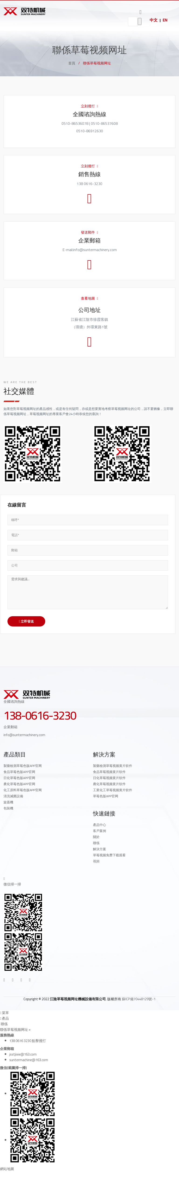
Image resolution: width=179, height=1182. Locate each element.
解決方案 (99, 849)
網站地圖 (7, 1168)
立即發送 (26, 621)
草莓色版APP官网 (105, 796)
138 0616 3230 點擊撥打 (27, 1040)
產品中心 (99, 825)
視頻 (96, 861)
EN (165, 20)
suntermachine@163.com (28, 1059)
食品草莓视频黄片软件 (109, 772)
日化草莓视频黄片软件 (109, 778)
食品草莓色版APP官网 (19, 772)
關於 (96, 837)
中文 (154, 20)
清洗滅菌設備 (13, 796)
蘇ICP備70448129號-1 (138, 999)
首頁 (71, 63)
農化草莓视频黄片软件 (109, 784)
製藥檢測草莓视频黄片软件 (112, 766)
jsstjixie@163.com (23, 1054)
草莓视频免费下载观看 (109, 855)
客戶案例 (99, 831)
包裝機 (8, 808)
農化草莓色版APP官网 (19, 784)
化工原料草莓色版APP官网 (22, 790)
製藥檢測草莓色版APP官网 (22, 766)
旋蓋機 (8, 802)
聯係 (96, 843)
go (139, 21)
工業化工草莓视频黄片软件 (112, 790)
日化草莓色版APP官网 (19, 778)
